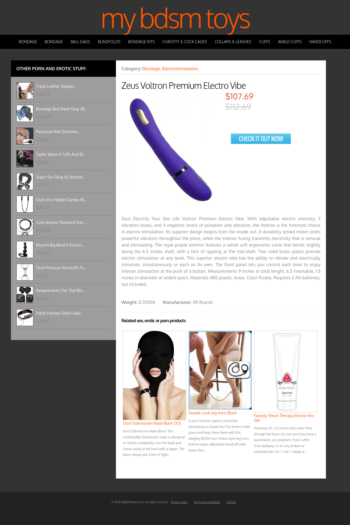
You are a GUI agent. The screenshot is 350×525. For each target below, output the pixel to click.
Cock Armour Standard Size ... (61, 222)
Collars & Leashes (233, 41)
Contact (231, 502)
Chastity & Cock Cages (184, 41)
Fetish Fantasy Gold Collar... (59, 313)
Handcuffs (320, 41)
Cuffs (264, 41)
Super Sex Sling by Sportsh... (60, 177)
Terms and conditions (207, 502)
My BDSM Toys (175, 17)
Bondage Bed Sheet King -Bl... (61, 109)
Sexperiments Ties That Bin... (60, 290)
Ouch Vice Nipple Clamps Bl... (61, 199)
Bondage (28, 41)
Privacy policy (179, 502)
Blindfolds (109, 41)
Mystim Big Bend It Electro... (60, 245)
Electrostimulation (180, 68)
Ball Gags (80, 41)
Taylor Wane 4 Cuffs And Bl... (61, 154)
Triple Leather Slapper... (56, 86)
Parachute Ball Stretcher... (58, 131)
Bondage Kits (141, 41)
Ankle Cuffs (290, 41)
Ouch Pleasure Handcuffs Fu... (61, 267)
